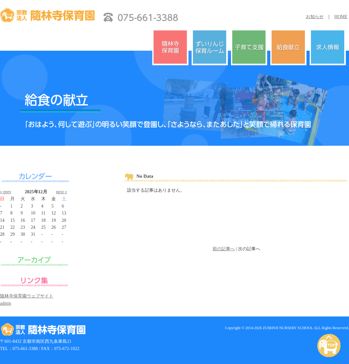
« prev (5, 191)
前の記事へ (224, 248)
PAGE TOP (330, 346)
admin (5, 303)
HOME (340, 16)
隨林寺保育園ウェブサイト (26, 296)
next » (61, 191)
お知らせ (315, 16)
